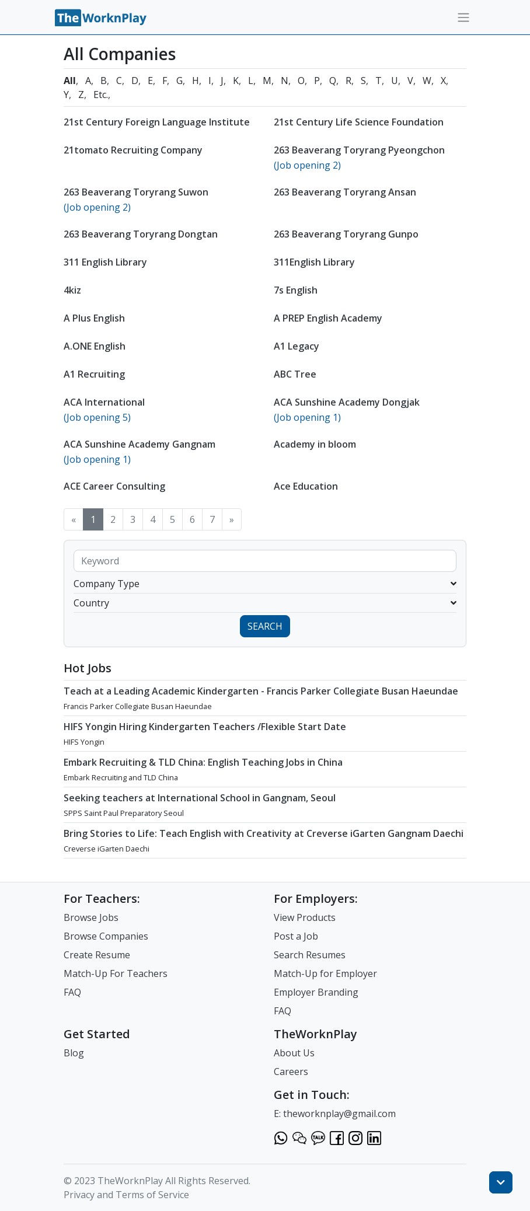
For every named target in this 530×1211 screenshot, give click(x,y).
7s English (296, 290)
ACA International (104, 402)
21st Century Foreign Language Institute (157, 122)
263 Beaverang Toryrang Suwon (136, 192)
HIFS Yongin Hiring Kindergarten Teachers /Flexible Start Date (205, 726)
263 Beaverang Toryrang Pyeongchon (359, 150)
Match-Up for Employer (325, 973)
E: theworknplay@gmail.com (335, 1113)
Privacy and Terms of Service (126, 1194)
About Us (294, 1052)
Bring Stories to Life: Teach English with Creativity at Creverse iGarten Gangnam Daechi (263, 833)
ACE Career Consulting (114, 486)
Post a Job (296, 936)
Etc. (100, 94)
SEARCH (265, 626)
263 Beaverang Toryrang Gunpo (346, 234)
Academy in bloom (315, 444)
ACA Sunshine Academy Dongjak (347, 402)
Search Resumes (310, 954)
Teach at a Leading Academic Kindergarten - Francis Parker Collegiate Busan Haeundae (261, 691)
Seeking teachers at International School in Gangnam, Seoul (200, 797)
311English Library (314, 262)
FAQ (72, 992)
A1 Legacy (296, 346)
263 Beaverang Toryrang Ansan (345, 192)
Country (265, 603)
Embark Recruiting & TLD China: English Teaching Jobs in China (203, 762)
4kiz (72, 290)
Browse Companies (106, 936)
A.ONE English (94, 346)
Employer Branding (316, 992)
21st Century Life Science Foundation (359, 122)
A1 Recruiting (94, 374)
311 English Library (105, 262)
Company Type (265, 584)
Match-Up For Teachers (116, 973)
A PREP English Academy (328, 318)
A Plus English (94, 318)
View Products (305, 917)
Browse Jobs (91, 917)
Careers (291, 1071)
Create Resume (97, 954)
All (70, 80)
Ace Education (306, 486)
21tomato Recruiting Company (133, 150)
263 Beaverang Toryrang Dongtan (141, 234)
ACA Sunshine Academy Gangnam (139, 444)
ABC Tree (295, 374)
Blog (74, 1052)
